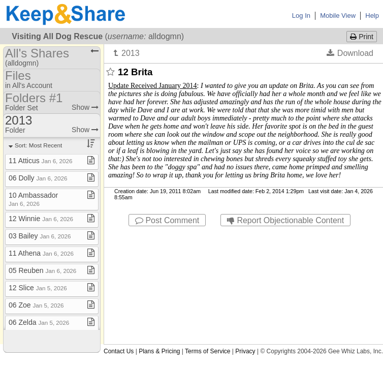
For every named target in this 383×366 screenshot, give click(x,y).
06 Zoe (36, 305)
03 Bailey (40, 236)
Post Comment (167, 220)
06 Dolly (38, 178)
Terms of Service (207, 351)
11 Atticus (41, 161)
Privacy (245, 351)
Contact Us (119, 351)
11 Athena (41, 253)
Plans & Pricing (159, 351)
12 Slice (38, 288)
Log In (301, 15)
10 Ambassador (33, 199)
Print (361, 37)
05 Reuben (42, 270)
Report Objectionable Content (285, 220)
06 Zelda (39, 322)
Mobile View (338, 15)
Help (372, 15)
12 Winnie (41, 219)
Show (85, 107)
